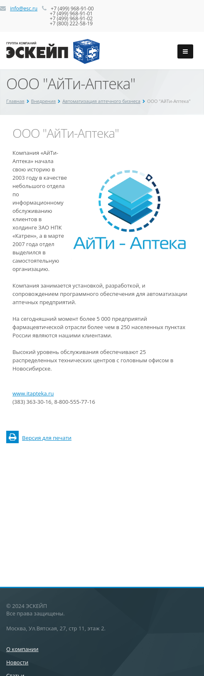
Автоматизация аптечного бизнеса (101, 101)
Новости (17, 662)
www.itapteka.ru (33, 393)
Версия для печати (38, 438)
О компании (22, 649)
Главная (15, 101)
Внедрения (43, 101)
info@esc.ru (23, 8)
